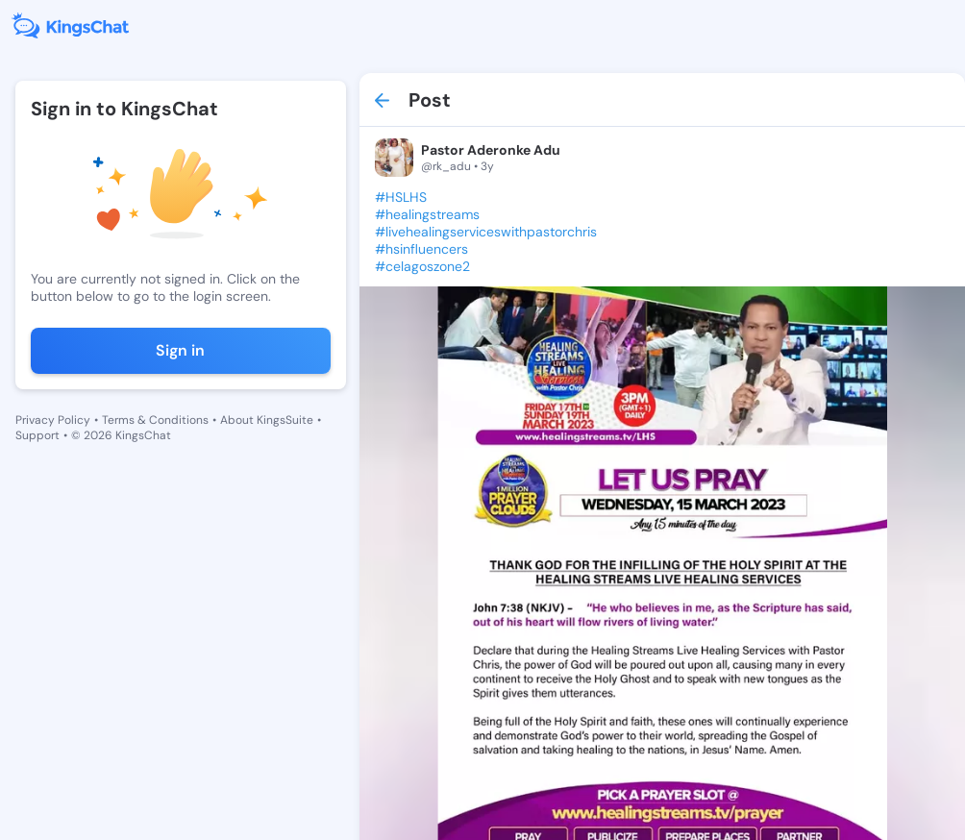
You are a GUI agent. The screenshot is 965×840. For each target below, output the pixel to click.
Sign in (180, 350)
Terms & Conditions (155, 420)
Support (37, 435)
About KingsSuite (266, 420)
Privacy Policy (52, 420)
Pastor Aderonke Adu (490, 150)
